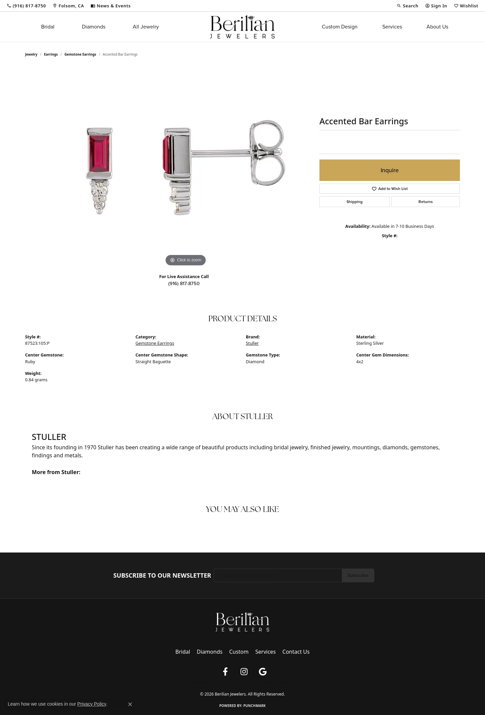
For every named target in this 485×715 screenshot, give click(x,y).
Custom (239, 651)
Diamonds (93, 26)
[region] (185, 167)
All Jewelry (146, 26)
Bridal (48, 26)
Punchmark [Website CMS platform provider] (255, 705)
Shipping (355, 202)
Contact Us (295, 651)
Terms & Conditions (234, 683)
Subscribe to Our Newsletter (162, 575)
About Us (437, 26)
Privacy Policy (200, 683)
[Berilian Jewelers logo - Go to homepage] (242, 27)
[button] (407, 5)
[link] (26, 5)
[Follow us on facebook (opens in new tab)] (225, 671)
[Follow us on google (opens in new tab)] (262, 671)
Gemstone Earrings (80, 54)
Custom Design (340, 26)
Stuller (252, 343)
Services (392, 26)
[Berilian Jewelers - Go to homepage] (242, 621)
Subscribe (358, 575)
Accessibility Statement (276, 683)
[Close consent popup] (130, 704)
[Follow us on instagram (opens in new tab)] (244, 671)
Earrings (51, 54)
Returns (425, 202)
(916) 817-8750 (184, 283)
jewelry (31, 54)
